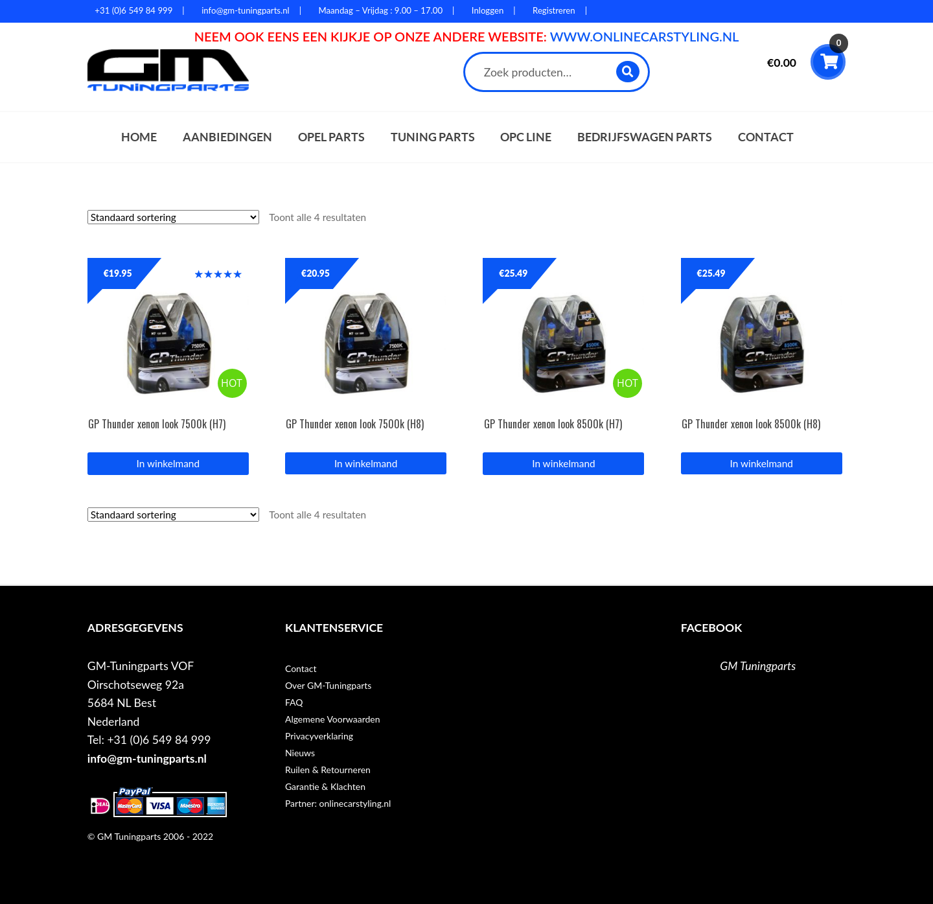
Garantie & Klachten (325, 786)
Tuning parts (433, 137)
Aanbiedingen (227, 137)
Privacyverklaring (319, 735)
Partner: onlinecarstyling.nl (338, 803)
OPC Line (525, 137)
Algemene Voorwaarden (332, 718)
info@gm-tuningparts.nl (147, 758)
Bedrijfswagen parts (644, 137)
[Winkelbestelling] (173, 217)
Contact (766, 137)
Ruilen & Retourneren (328, 769)
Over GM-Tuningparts (328, 685)
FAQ (294, 702)
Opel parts (331, 137)
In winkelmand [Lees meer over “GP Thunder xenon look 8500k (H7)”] (563, 463)
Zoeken (628, 71)
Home (139, 137)
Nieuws (300, 752)
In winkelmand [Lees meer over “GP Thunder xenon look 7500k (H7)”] (168, 463)
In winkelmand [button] (365, 463)
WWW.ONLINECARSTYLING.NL (644, 36)
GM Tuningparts (758, 666)
